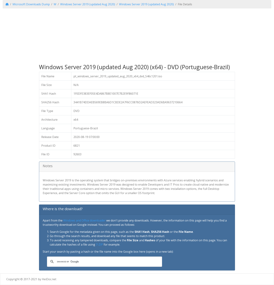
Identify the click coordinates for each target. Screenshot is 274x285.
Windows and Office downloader (84, 220)
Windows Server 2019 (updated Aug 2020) (87, 4)
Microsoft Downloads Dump (31, 4)
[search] (104, 262)
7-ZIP (99, 244)
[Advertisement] (137, 36)
